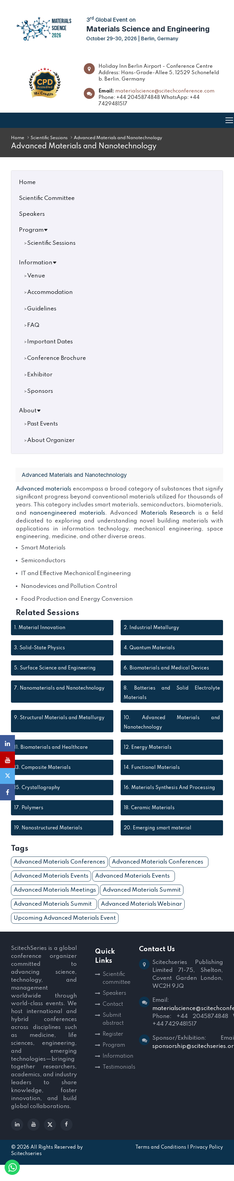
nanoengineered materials (153, 513)
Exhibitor (39, 375)
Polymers (28, 815)
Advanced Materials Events (51, 883)
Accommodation (50, 292)
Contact (113, 1012)
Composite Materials (42, 775)
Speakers (32, 214)
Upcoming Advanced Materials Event (65, 926)
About (30, 411)
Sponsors (40, 391)
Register (113, 1042)
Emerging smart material (157, 835)
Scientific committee (116, 986)
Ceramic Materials (149, 815)
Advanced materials (44, 489)
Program (33, 230)
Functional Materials (152, 775)
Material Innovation (39, 635)
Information (38, 263)
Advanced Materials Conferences (59, 869)
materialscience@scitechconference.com (164, 91)
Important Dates (50, 342)
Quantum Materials (149, 655)
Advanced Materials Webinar (141, 912)
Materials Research (43, 520)
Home (17, 138)
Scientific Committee (47, 198)
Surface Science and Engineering (55, 675)
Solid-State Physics (39, 655)
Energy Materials (148, 755)
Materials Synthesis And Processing (169, 795)
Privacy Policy (206, 1163)
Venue (36, 276)
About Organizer (51, 440)
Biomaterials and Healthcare (51, 755)
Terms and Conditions (160, 1163)
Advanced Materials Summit (142, 897)
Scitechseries (26, 1170)
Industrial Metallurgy (151, 635)
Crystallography (37, 795)
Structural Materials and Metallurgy (59, 725)
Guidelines (41, 309)
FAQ (33, 325)
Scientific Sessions (49, 138)
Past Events (42, 424)
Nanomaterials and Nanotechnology (59, 696)
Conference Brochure (56, 358)
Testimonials (117, 1075)
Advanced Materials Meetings (55, 897)
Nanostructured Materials (48, 835)
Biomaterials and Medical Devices (166, 675)
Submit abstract (113, 1027)
